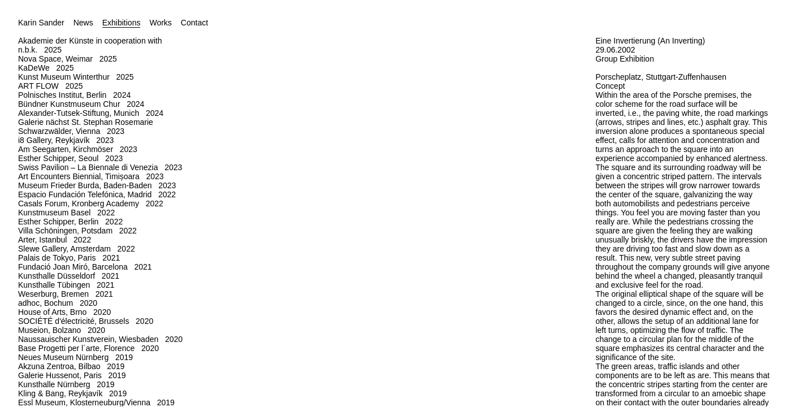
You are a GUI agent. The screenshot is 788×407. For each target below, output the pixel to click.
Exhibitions (121, 22)
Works (160, 22)
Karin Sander (41, 22)
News (83, 22)
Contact (194, 22)
